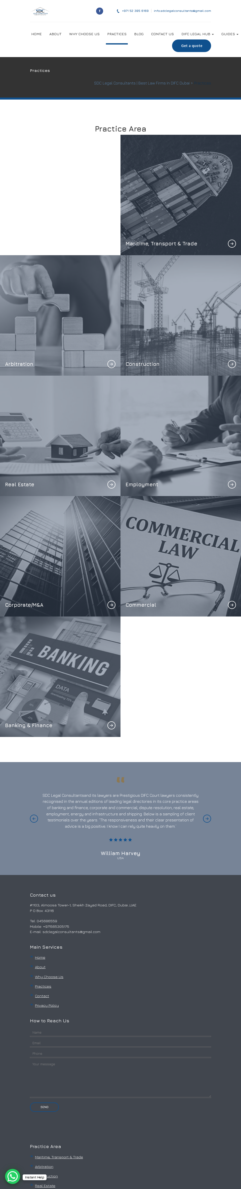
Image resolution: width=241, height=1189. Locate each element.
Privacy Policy (47, 1005)
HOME (36, 34)
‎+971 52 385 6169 (133, 11)
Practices (43, 986)
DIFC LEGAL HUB (197, 34)
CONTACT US (162, 34)
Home (40, 957)
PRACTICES (117, 34)
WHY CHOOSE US (84, 34)
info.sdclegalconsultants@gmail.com (182, 11)
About (40, 967)
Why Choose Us (49, 977)
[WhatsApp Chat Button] (12, 1176)
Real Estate (45, 1185)
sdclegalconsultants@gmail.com (71, 932)
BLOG (139, 34)
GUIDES (229, 34)
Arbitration (44, 1166)
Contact (42, 996)
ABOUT (55, 34)
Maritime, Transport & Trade (59, 1157)
